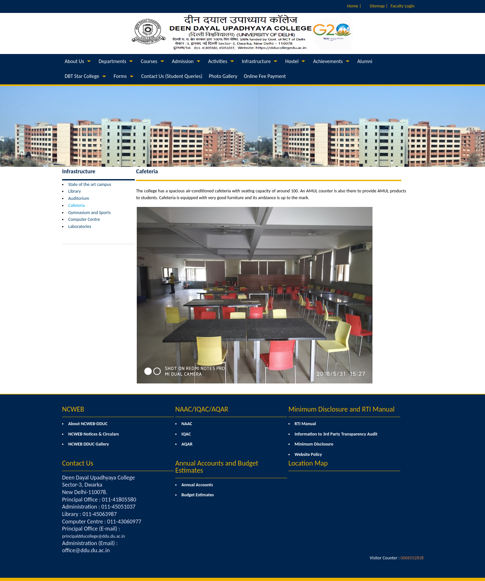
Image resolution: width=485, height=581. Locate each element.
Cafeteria (76, 205)
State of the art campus (89, 184)
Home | (354, 6)
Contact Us (77, 463)
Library (74, 191)
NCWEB (73, 409)
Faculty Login (403, 6)
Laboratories (79, 226)
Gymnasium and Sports (89, 212)
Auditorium (78, 198)
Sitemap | (379, 6)
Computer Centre (84, 219)
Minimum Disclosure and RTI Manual (341, 409)
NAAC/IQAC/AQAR (201, 409)
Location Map (308, 463)
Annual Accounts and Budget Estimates (216, 467)
